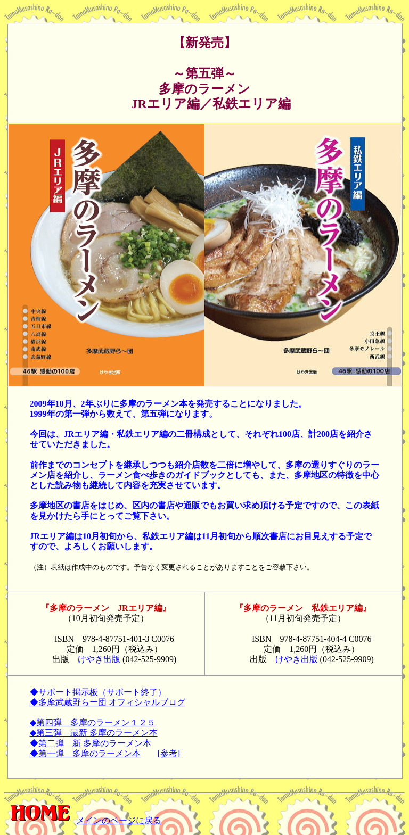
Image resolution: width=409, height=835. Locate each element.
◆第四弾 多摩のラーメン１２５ (93, 722)
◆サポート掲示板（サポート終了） (98, 692)
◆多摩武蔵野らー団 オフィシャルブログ (107, 702)
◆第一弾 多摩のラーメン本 (85, 753)
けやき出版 (99, 659)
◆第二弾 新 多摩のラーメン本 (90, 743)
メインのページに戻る (82, 820)
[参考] (169, 753)
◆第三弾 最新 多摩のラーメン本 (94, 732)
